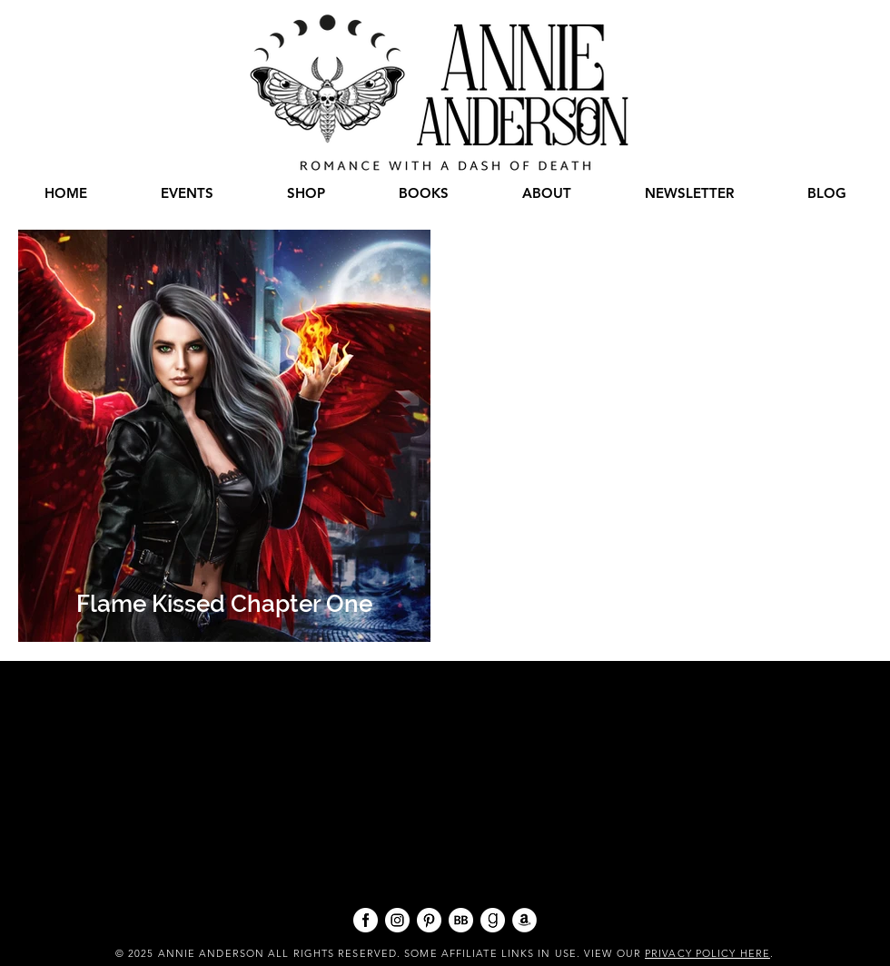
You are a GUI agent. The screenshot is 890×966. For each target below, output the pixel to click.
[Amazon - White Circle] (524, 920)
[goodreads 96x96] (492, 920)
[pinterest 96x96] (429, 920)
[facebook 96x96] (365, 920)
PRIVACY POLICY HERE (707, 953)
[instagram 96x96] (397, 920)
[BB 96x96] (461, 920)
